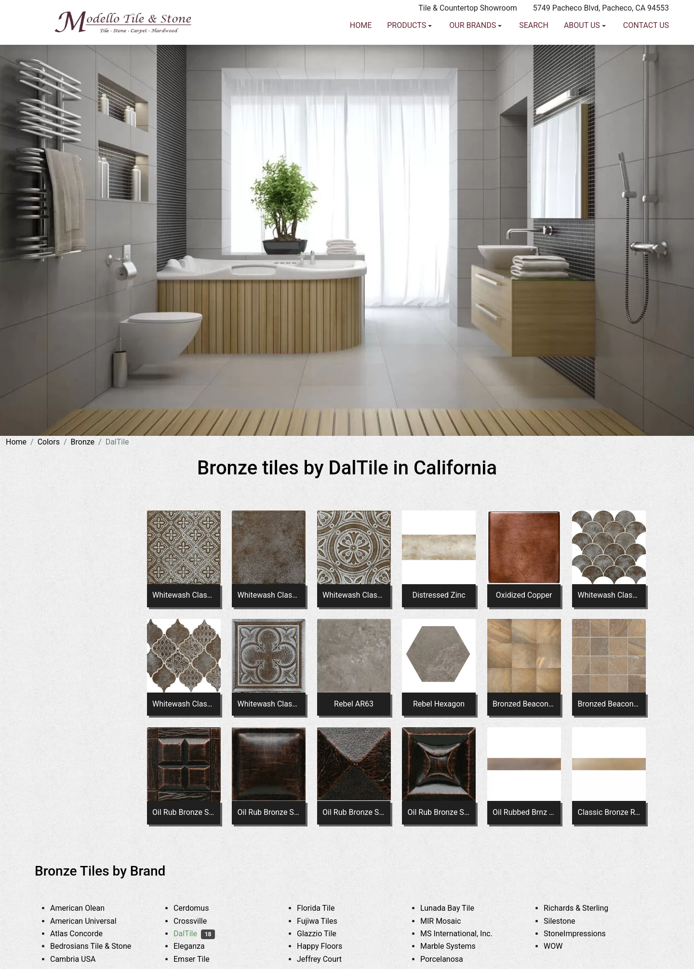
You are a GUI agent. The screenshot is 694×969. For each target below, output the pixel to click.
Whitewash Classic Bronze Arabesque (183, 703)
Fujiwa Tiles (324, 921)
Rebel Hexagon (439, 703)
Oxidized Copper (524, 595)
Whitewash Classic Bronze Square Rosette (353, 595)
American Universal (90, 921)
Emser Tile (199, 959)
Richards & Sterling (583, 908)
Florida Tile (323, 908)
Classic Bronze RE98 (609, 812)
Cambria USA (80, 959)
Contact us (646, 51)
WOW (560, 946)
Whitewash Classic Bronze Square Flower (183, 595)
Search (533, 51)
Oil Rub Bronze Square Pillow (269, 812)
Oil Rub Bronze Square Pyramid (353, 812)
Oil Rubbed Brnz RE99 (524, 812)
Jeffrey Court (328, 959)
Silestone (567, 921)
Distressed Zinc (438, 595)
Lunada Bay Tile (456, 908)
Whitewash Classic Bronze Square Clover (269, 703)
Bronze (83, 441)
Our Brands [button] (473, 51)
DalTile (194, 933)
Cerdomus (200, 908)
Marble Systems (455, 946)
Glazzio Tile (324, 933)
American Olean (85, 908)
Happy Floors (327, 946)
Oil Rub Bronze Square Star (439, 812)
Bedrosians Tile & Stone (98, 946)
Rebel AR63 (354, 703)
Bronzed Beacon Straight (609, 703)
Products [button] (407, 51)
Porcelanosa (449, 959)
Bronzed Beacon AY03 (524, 703)
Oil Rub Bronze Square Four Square (183, 812)
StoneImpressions (582, 933)
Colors (49, 441)
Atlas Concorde (83, 933)
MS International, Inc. (463, 933)
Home (361, 51)
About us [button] (583, 51)
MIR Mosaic (448, 921)
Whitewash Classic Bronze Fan (609, 595)
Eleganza (196, 946)
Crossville (198, 921)
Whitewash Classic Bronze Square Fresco (269, 595)
